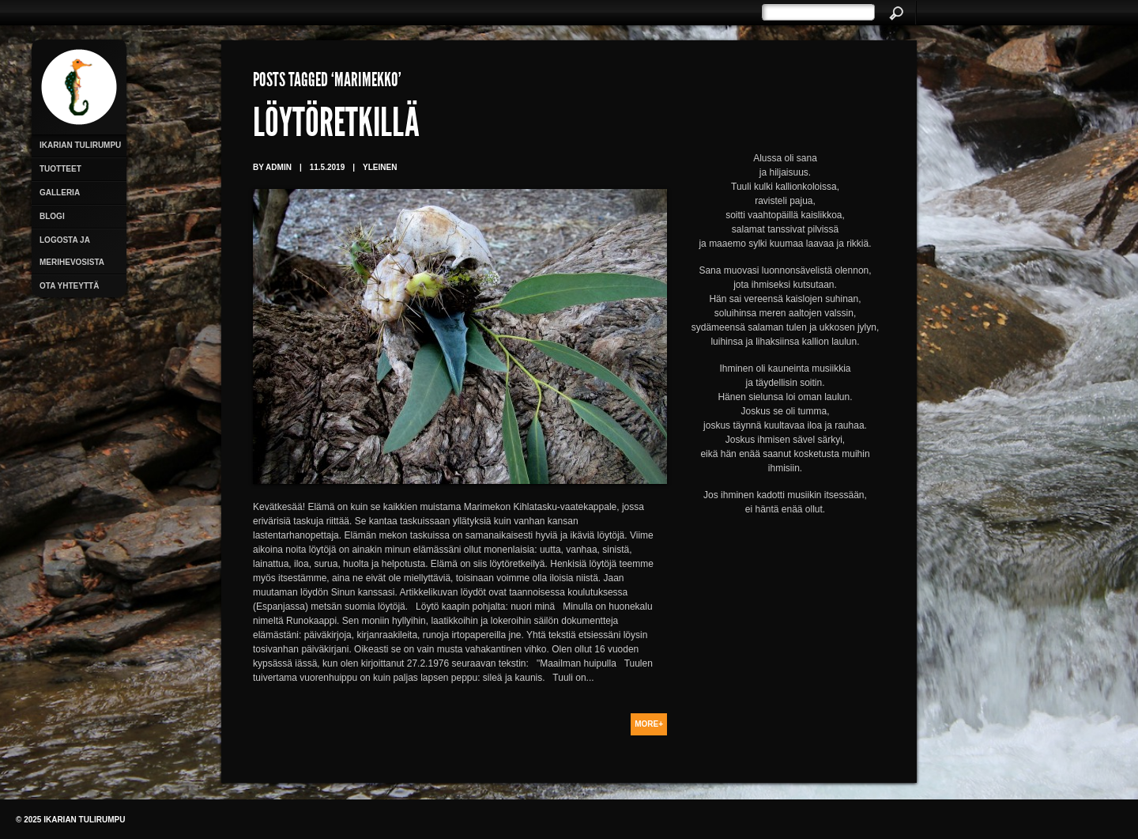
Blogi (52, 216)
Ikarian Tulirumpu (80, 145)
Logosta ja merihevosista (72, 251)
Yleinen (380, 167)
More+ (649, 724)
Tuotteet (60, 168)
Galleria (60, 192)
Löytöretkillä (336, 126)
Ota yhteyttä (69, 286)
